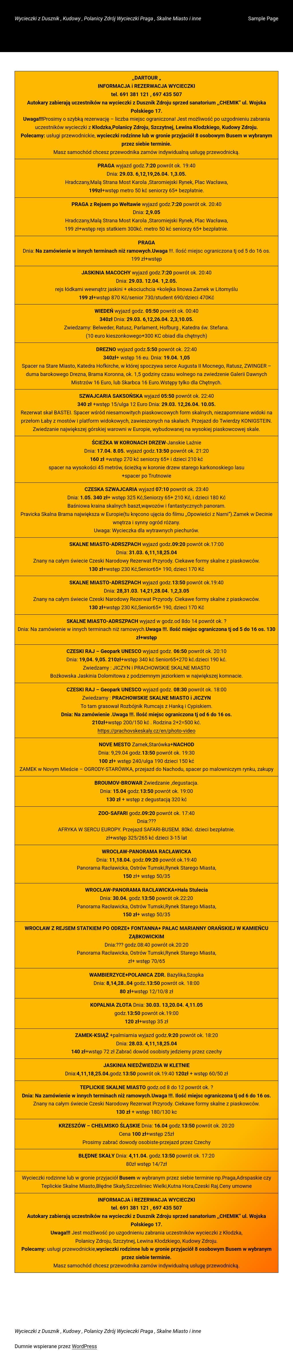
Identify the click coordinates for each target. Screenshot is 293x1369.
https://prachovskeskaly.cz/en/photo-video (146, 731)
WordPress (84, 1346)
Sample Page (263, 18)
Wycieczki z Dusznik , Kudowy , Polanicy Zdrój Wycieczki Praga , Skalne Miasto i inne (108, 18)
